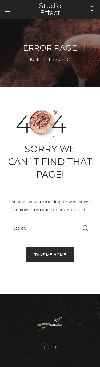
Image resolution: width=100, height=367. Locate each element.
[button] (92, 9)
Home (34, 59)
